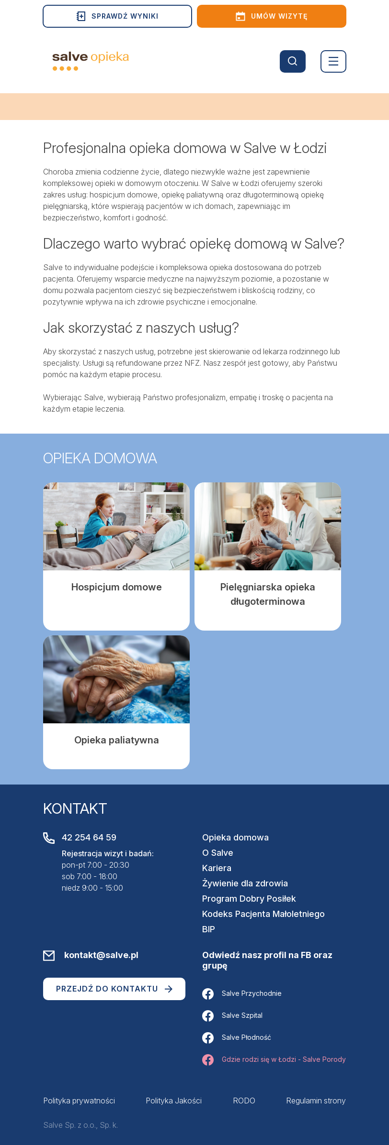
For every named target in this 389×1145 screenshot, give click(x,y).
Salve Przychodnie (242, 994)
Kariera (216, 868)
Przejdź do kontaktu (114, 988)
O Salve (217, 853)
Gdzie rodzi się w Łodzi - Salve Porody (274, 1060)
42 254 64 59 (89, 837)
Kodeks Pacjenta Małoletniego (263, 914)
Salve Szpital (232, 1016)
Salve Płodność (236, 1038)
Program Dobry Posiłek (249, 899)
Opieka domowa (235, 837)
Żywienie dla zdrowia (245, 883)
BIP (208, 929)
